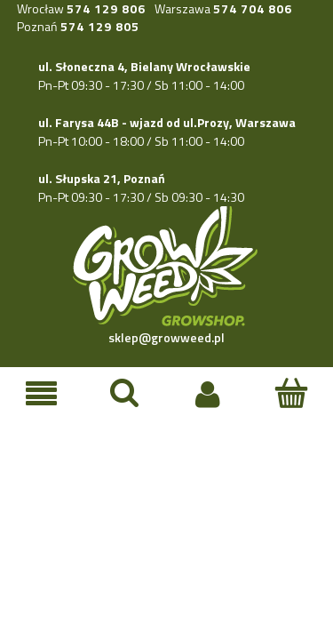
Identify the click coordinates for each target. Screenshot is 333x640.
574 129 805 (99, 26)
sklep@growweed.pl (166, 337)
